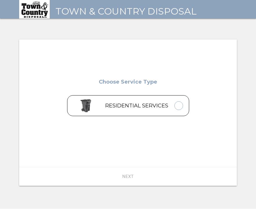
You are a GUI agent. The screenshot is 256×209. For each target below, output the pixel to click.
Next (128, 176)
